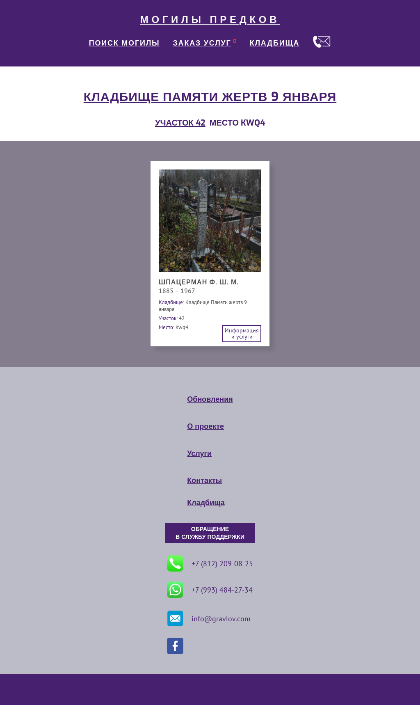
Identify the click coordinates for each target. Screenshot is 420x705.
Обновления (210, 399)
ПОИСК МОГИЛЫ (124, 43)
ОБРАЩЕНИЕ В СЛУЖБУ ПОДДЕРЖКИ (210, 533)
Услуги (199, 453)
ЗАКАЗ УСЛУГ (202, 43)
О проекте (205, 426)
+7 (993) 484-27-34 (210, 589)
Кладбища (205, 503)
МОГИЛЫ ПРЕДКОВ (210, 19)
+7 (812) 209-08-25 (210, 563)
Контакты (204, 480)
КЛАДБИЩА (275, 43)
